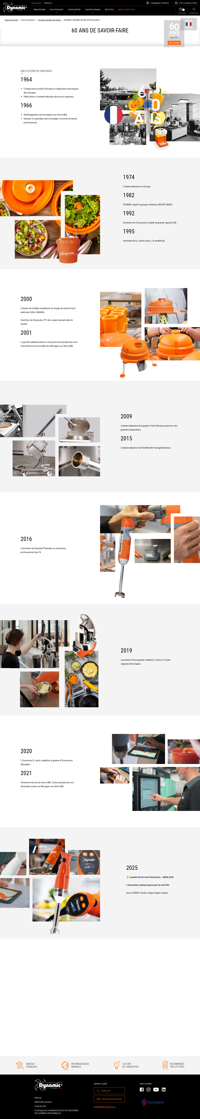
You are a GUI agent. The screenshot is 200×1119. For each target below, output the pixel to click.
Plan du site (40, 1106)
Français (48, 3)
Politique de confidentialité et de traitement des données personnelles (57, 1111)
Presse (38, 1097)
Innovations (40, 9)
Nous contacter (126, 9)
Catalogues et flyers (159, 3)
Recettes (109, 9)
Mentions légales (43, 1102)
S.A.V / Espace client (188, 3)
